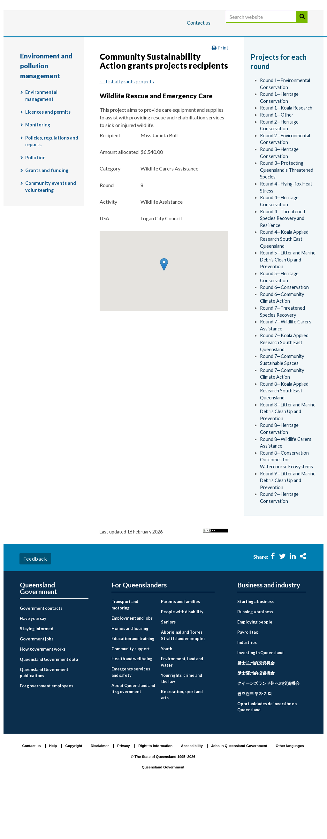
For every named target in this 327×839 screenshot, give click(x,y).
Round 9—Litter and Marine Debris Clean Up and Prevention (288, 529)
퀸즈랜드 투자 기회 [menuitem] (254, 742)
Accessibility (192, 795)
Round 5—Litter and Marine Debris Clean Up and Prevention (288, 309)
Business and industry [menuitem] (268, 634)
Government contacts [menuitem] (41, 657)
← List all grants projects (127, 130)
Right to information (155, 795)
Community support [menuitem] (130, 697)
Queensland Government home (69, 61)
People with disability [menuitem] (182, 661)
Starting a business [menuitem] (255, 651)
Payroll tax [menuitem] (247, 681)
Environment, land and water (210, 61)
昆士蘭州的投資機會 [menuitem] (256, 722)
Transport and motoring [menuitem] (124, 654)
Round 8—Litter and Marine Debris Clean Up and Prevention (288, 460)
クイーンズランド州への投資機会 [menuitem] (268, 732)
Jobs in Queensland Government (239, 795)
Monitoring (37, 174)
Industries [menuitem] (247, 691)
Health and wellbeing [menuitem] (132, 708)
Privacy (123, 795)
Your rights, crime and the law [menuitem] (181, 727)
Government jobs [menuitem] (36, 688)
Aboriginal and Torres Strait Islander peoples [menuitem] (183, 684)
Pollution (35, 206)
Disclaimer (100, 795)
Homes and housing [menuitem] (129, 677)
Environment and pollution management (72, 75)
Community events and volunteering (50, 236)
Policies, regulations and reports (51, 190)
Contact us (198, 22)
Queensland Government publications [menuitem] (44, 722)
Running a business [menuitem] (255, 661)
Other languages (290, 795)
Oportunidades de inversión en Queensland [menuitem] (267, 756)
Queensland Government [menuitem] (38, 638)
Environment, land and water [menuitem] (182, 711)
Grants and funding (46, 220)
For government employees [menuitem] (46, 735)
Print (220, 97)
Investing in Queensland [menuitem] (260, 702)
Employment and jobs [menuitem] (132, 667)
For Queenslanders (40, 43)
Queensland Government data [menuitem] (49, 708)
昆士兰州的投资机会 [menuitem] (256, 712)
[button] (164, 314)
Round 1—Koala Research (286, 157)
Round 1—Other (276, 164)
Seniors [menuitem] (168, 671)
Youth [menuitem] (166, 697)
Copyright (73, 795)
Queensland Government (163, 817)
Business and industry (94, 43)
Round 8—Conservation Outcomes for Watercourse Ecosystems (286, 508)
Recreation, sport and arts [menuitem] (182, 743)
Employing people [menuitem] (254, 671)
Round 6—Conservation (284, 336)
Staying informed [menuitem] (36, 678)
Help (53, 795)
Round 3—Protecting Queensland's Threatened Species (286, 219)
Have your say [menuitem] (33, 667)
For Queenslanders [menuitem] (139, 634)
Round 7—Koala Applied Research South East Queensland (284, 391)
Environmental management (41, 145)
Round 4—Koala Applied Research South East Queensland (284, 288)
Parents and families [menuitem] (180, 651)
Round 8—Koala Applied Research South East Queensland (284, 440)
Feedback (35, 608)
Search (302, 23)
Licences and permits (48, 161)
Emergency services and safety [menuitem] (130, 721)
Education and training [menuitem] (133, 687)
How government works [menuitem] (42, 698)
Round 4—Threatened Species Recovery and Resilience (282, 267)
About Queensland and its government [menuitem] (133, 737)
